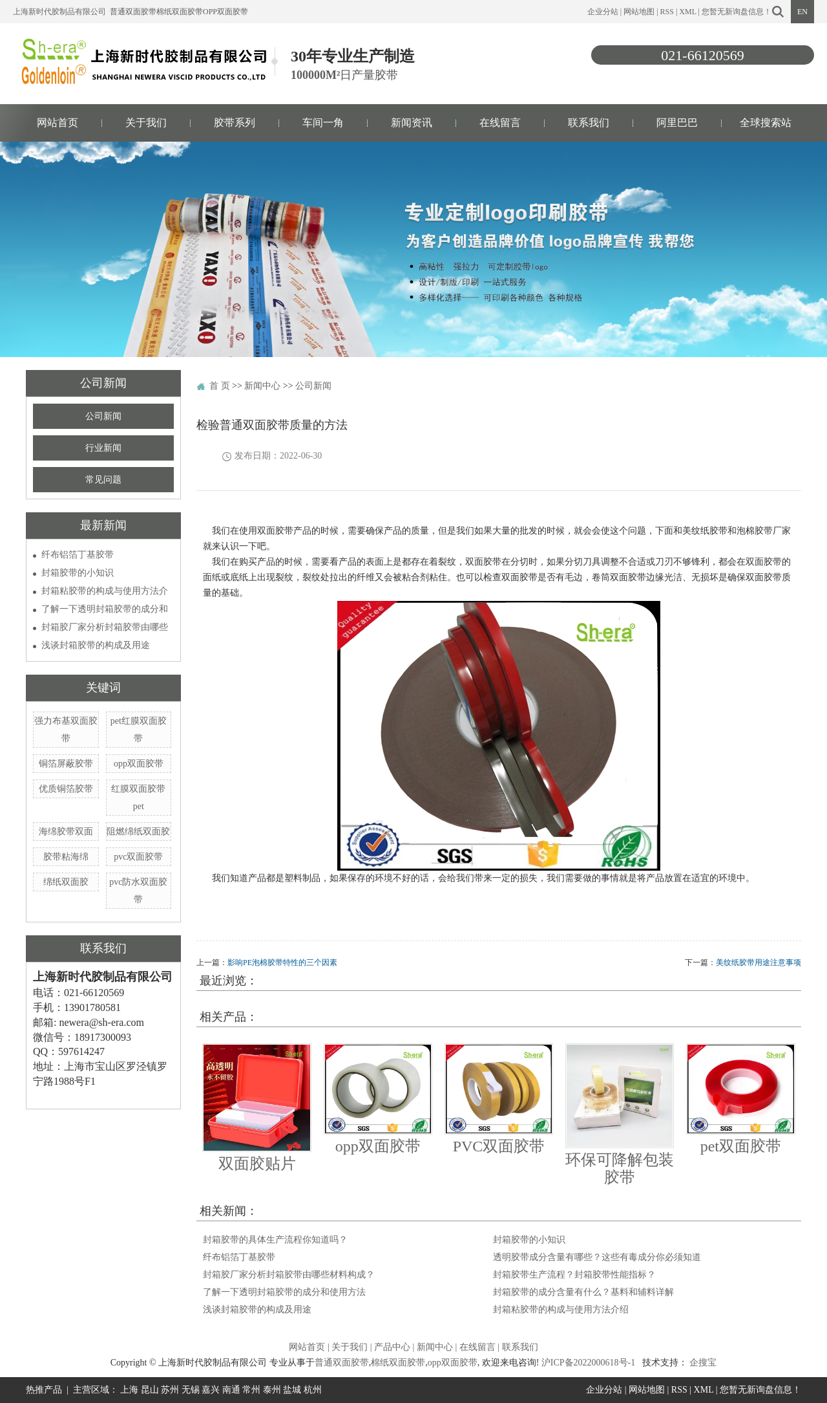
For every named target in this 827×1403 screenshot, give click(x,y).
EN (802, 11)
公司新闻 (103, 416)
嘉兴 (211, 1390)
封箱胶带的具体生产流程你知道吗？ (275, 1240)
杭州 (313, 1390)
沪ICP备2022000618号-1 (588, 1362)
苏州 (170, 1390)
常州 (251, 1390)
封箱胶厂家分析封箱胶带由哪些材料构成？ (289, 1274)
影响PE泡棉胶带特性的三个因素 (282, 962)
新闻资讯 (411, 122)
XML (687, 11)
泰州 (272, 1390)
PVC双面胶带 (499, 1146)
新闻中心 (262, 386)
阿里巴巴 (677, 122)
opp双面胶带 (225, 11)
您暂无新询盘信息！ (736, 11)
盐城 (292, 1390)
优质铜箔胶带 (66, 789)
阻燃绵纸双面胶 (138, 831)
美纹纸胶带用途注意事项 (758, 962)
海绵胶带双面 (66, 831)
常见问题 (103, 479)
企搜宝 (703, 1362)
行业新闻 (103, 448)
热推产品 (44, 1390)
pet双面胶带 (740, 1146)
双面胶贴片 (257, 1163)
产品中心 (392, 1347)
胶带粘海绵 (66, 857)
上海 (129, 1390)
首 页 (219, 386)
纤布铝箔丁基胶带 (77, 555)
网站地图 (638, 11)
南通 (231, 1390)
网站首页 (57, 122)
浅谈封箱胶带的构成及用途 (95, 645)
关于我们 (146, 122)
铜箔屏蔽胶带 (66, 763)
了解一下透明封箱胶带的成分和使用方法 (284, 1292)
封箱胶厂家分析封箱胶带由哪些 (104, 627)
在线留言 (500, 122)
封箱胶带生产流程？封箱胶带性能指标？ (574, 1274)
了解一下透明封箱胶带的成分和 (104, 609)
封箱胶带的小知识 (77, 573)
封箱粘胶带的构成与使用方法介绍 (561, 1309)
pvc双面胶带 (138, 857)
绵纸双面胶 (66, 882)
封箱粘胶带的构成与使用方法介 (104, 591)
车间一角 (323, 122)
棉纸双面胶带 (179, 11)
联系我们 (588, 122)
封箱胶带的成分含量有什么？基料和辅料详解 (583, 1292)
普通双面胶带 (133, 11)
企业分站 (602, 11)
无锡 (191, 1390)
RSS (667, 11)
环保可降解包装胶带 (619, 1168)
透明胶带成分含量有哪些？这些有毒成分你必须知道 (597, 1257)
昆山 (150, 1390)
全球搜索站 (765, 122)
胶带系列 (234, 122)
